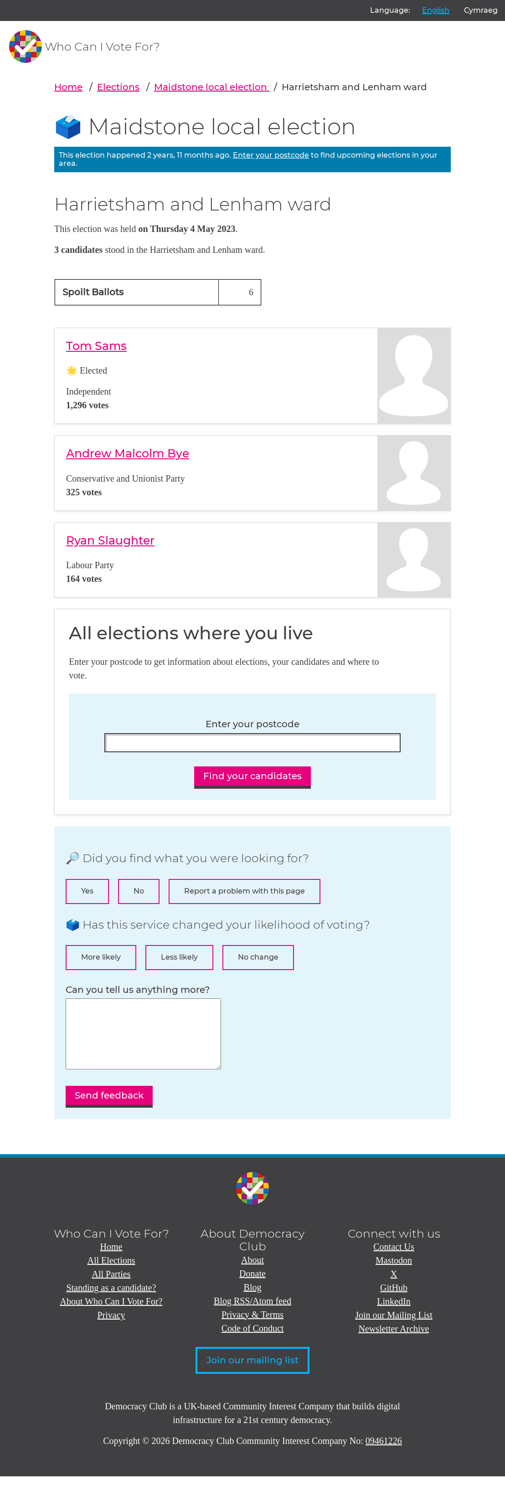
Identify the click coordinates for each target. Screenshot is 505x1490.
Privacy (111, 1329)
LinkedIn (393, 1315)
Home (68, 87)
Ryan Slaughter (110, 540)
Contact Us (393, 1260)
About (252, 1274)
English (435, 10)
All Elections (111, 1274)
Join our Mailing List (393, 1329)
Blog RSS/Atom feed (252, 1315)
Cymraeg (481, 10)
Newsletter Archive (394, 1342)
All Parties (111, 1288)
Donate (252, 1287)
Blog (253, 1301)
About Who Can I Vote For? (111, 1315)
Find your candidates (252, 776)
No (139, 891)
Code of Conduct (253, 1342)
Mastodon (394, 1274)
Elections (118, 87)
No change (258, 957)
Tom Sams (96, 346)
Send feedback (109, 1109)
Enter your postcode (271, 155)
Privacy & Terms (252, 1328)
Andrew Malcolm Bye (127, 453)
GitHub (393, 1301)
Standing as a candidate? (111, 1301)
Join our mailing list (252, 1373)
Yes (87, 891)
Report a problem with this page (244, 891)
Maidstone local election (211, 87)
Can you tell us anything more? (138, 990)
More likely (101, 957)
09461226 (384, 1454)
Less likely (179, 957)
